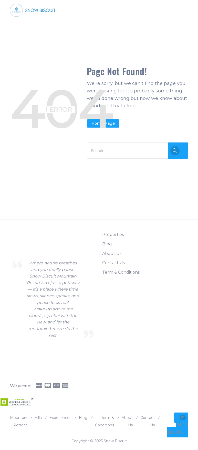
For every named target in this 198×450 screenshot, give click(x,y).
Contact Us (113, 262)
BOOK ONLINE (177, 425)
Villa (38, 417)
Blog (107, 244)
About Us (111, 253)
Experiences (60, 417)
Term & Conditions (121, 272)
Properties (113, 234)
